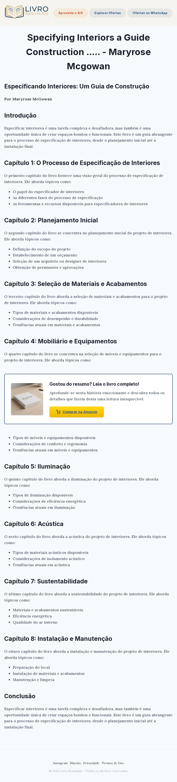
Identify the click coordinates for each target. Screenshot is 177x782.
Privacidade (91, 763)
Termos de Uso (113, 763)
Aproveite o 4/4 (70, 13)
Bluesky (75, 763)
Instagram (60, 763)
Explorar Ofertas (107, 13)
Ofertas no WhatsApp (150, 13)
